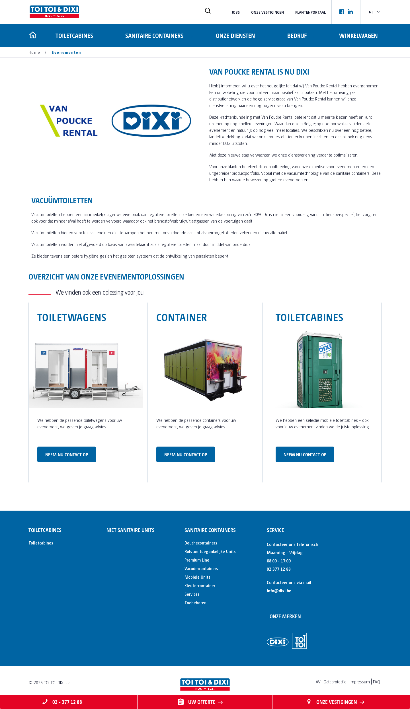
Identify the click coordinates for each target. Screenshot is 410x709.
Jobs (236, 12)
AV (318, 682)
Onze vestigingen (267, 12)
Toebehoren (195, 602)
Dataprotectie (335, 682)
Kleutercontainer (199, 585)
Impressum (360, 682)
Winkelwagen (358, 35)
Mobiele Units (197, 576)
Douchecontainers (200, 542)
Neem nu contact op (66, 454)
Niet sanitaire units (130, 530)
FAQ (376, 682)
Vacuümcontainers (201, 568)
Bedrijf (297, 35)
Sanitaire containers (154, 35)
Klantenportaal (310, 12)
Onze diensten (235, 35)
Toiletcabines (73, 35)
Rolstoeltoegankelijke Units (210, 551)
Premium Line (196, 559)
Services (192, 594)
